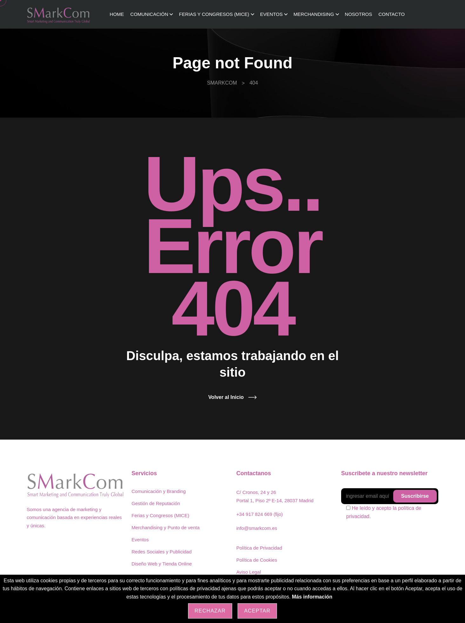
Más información (312, 596)
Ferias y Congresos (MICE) (214, 14)
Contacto (391, 14)
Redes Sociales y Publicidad (161, 551)
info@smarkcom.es (256, 528)
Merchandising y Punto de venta (165, 527)
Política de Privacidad (259, 548)
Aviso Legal (248, 572)
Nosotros (358, 14)
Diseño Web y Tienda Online (161, 563)
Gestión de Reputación (155, 503)
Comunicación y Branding (158, 491)
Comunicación (149, 14)
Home (117, 14)
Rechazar (210, 610)
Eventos (271, 14)
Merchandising (313, 14)
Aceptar (257, 610)
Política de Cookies (256, 560)
